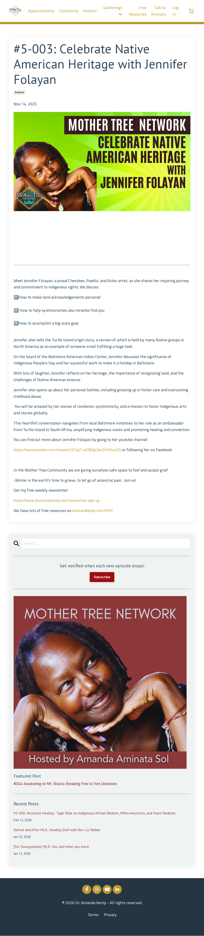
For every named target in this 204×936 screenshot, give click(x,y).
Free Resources (137, 11)
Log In (176, 11)
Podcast (89, 11)
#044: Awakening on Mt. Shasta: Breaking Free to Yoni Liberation (69, 784)
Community (68, 11)
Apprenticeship (41, 11)
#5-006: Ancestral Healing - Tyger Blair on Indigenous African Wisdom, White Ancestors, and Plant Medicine (94, 813)
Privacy (110, 915)
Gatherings (112, 10)
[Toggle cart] (191, 11)
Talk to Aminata (158, 11)
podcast (19, 92)
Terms (93, 915)
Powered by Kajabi (102, 924)
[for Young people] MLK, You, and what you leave (51, 847)
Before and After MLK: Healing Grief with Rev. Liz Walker (57, 830)
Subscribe (102, 577)
